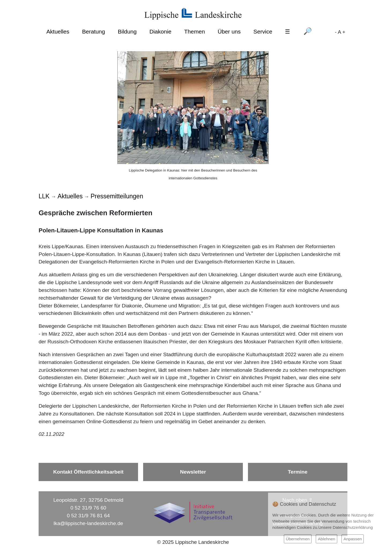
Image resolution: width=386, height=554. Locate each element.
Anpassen (352, 539)
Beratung (93, 31)
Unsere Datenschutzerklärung (345, 527)
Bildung (127, 31)
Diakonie (160, 31)
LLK (44, 196)
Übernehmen (298, 539)
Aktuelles (57, 31)
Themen (194, 31)
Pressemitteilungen (117, 196)
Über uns (229, 31)
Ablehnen (326, 539)
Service (262, 31)
